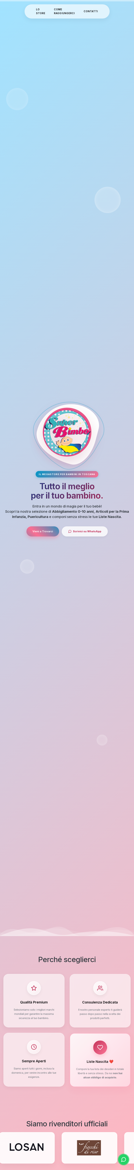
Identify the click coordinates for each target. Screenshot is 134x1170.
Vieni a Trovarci (43, 531)
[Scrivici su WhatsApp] (123, 1159)
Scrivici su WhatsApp (84, 531)
